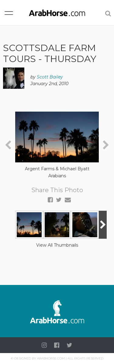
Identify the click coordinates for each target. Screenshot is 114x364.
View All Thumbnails (57, 245)
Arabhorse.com (51, 358)
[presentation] (8, 145)
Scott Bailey (50, 77)
